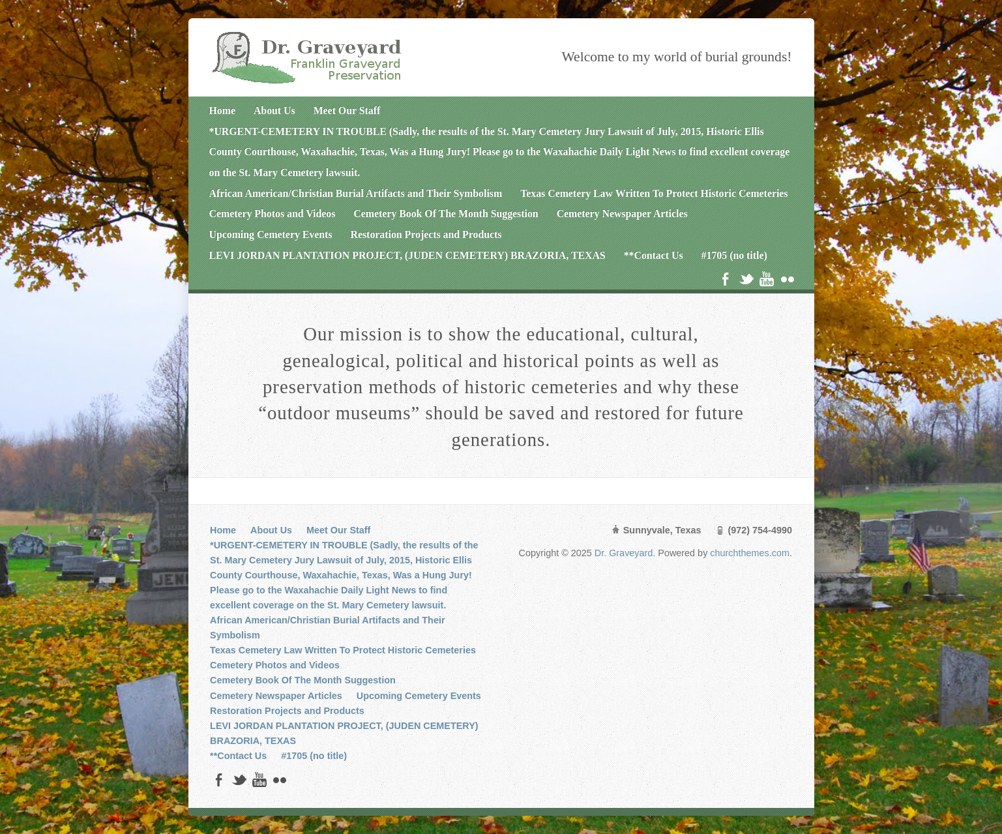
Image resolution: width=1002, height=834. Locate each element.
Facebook (725, 278)
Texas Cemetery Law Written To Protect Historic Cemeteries (654, 193)
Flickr (787, 278)
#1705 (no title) (734, 255)
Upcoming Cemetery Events (270, 234)
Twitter (746, 278)
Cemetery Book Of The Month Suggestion (445, 213)
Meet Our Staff (347, 110)
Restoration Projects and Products (426, 234)
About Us (274, 110)
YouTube (766, 278)
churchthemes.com (749, 553)
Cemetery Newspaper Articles (622, 213)
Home (222, 110)
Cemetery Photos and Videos (272, 213)
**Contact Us (653, 255)
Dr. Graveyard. (626, 553)
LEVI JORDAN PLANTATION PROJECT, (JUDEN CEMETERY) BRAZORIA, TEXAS (407, 255)
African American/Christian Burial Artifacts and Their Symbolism (356, 193)
